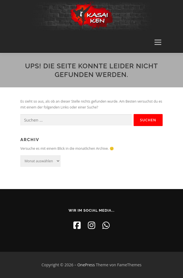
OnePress (86, 264)
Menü (157, 42)
